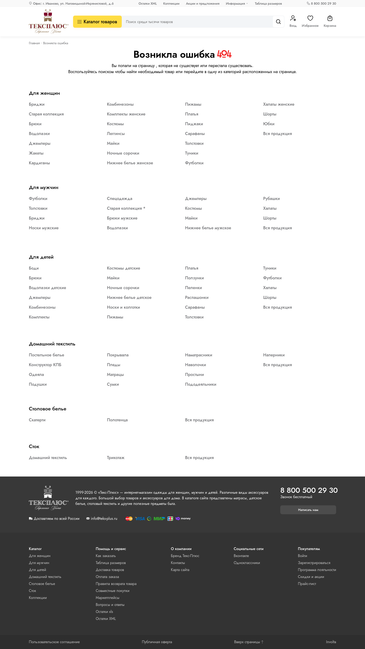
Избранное (310, 21)
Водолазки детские (47, 288)
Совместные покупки (112, 590)
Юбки (269, 124)
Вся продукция (277, 134)
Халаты (270, 208)
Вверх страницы (249, 642)
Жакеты (36, 153)
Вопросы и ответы (110, 604)
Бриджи (36, 104)
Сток (34, 446)
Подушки (38, 384)
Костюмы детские (123, 268)
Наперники (274, 355)
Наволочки (195, 365)
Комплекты (39, 317)
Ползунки (194, 278)
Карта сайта (180, 569)
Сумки (113, 384)
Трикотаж (116, 458)
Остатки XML (148, 3)
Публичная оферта (157, 642)
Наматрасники (198, 355)
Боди (34, 268)
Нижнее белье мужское (208, 228)
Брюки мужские (122, 218)
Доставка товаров (110, 569)
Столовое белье (47, 408)
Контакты (178, 562)
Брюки (35, 124)
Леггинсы (116, 134)
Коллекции (171, 3)
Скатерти (37, 420)
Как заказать (106, 555)
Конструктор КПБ (45, 365)
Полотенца (117, 420)
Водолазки (39, 134)
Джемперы (40, 143)
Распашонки (197, 297)
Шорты (270, 114)
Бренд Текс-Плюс (185, 555)
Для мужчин (43, 187)
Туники (191, 153)
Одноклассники (247, 562)
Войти (302, 555)
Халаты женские (278, 104)
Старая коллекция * (126, 208)
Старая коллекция (46, 114)
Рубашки (271, 199)
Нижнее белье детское (129, 297)
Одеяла (36, 375)
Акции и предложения (202, 3)
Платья (191, 114)
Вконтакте (241, 555)
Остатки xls (104, 611)
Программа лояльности (317, 569)
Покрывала (118, 355)
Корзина (330, 21)
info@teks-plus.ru (104, 518)
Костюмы (115, 124)
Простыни (194, 375)
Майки (113, 143)
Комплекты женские (126, 114)
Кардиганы (39, 163)
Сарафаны (195, 134)
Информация (235, 3)
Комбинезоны (120, 104)
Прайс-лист (307, 583)
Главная (34, 43)
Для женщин (44, 93)
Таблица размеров (268, 3)
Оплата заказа (107, 576)
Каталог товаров (97, 21)
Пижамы (193, 104)
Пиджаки (194, 124)
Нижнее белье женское (130, 163)
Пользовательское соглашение (54, 642)
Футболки (194, 163)
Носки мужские (44, 228)
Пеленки (193, 288)
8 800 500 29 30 (323, 3)
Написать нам (308, 509)
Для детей (41, 256)
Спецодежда (119, 199)
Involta (331, 642)
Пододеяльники (200, 384)
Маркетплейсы (107, 597)
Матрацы (115, 375)
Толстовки (194, 143)
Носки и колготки (123, 307)
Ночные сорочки (123, 153)
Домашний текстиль (52, 343)
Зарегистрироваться (314, 562)
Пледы (113, 365)
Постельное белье (46, 355)
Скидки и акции (311, 576)
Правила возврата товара (116, 583)
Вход (293, 21)
